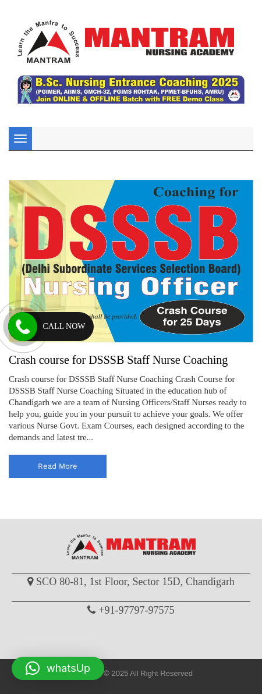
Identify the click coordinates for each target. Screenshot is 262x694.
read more (57, 466)
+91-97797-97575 (136, 610)
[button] (58, 668)
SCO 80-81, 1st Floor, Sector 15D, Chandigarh (135, 581)
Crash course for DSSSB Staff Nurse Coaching (118, 359)
